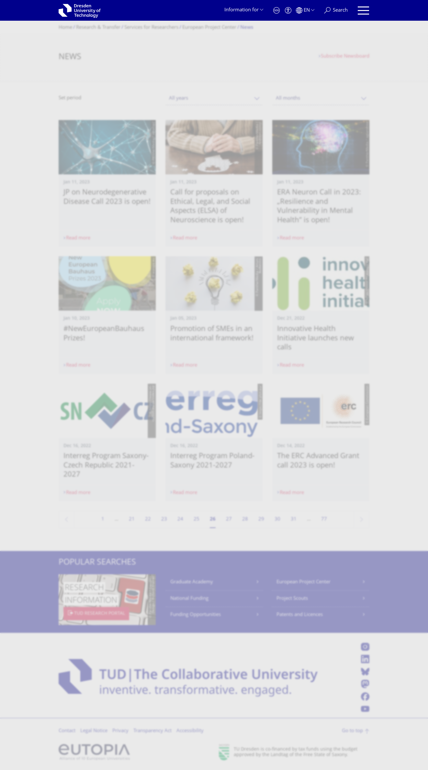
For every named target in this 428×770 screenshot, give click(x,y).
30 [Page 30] (277, 519)
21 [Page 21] (132, 519)
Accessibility (190, 731)
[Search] (336, 10)
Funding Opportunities (195, 614)
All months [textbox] (288, 98)
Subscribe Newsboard (345, 56)
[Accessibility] (288, 10)
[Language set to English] (305, 10)
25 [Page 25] (196, 519)
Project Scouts (292, 598)
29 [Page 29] (261, 519)
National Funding (189, 598)
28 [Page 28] (245, 519)
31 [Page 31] (294, 519)
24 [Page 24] (180, 519)
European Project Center (303, 582)
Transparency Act (152, 731)
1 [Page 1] (102, 519)
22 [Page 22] (148, 519)
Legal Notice (93, 731)
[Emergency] (276, 10)
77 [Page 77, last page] (324, 519)
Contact (67, 731)
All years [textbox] (178, 98)
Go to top (352, 731)
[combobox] (214, 98)
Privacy (120, 731)
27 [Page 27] (229, 519)
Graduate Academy (191, 582)
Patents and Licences (299, 614)
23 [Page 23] (164, 519)
